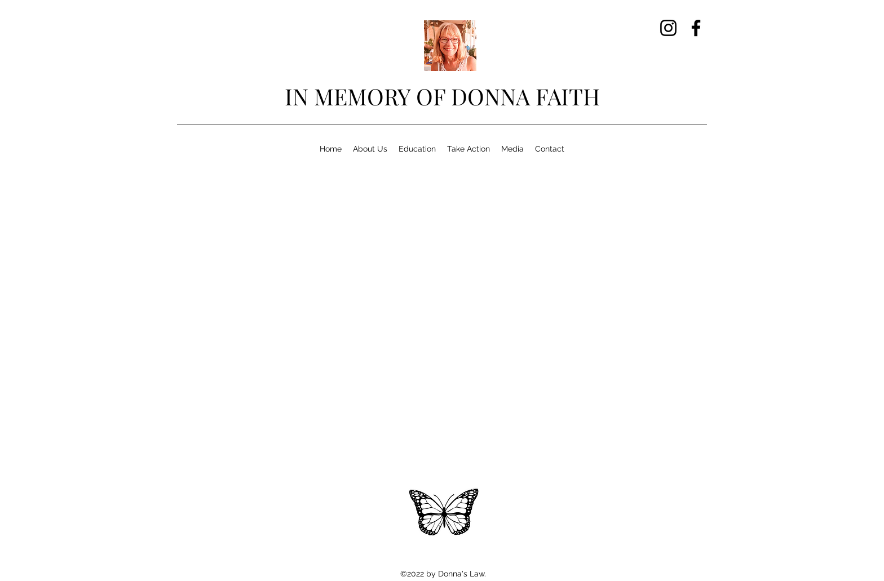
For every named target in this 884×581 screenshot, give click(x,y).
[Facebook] (696, 28)
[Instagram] (668, 28)
